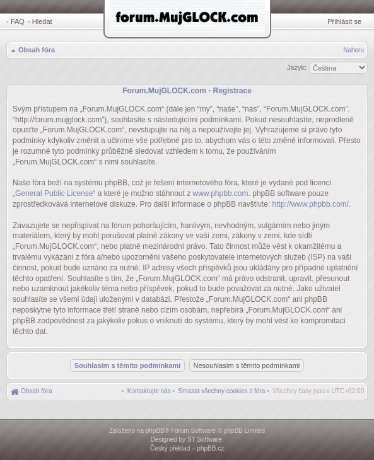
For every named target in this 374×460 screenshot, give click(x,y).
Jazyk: (297, 67)
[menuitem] (222, 391)
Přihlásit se (344, 21)
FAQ (18, 21)
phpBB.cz (210, 448)
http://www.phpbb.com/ (310, 204)
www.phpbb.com (220, 193)
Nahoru (353, 50)
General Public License (54, 193)
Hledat (42, 21)
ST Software (204, 439)
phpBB (155, 430)
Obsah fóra (36, 50)
